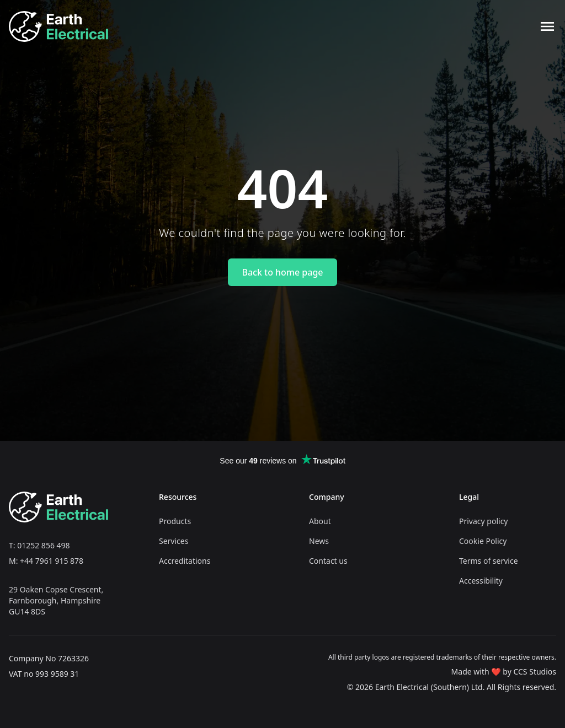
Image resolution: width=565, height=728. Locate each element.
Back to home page (282, 272)
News (319, 541)
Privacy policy (483, 521)
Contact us (328, 561)
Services (173, 541)
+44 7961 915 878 (51, 561)
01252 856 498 (43, 545)
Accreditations (184, 561)
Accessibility (481, 580)
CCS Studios (534, 671)
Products (175, 521)
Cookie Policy (483, 541)
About (320, 521)
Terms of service (488, 561)
